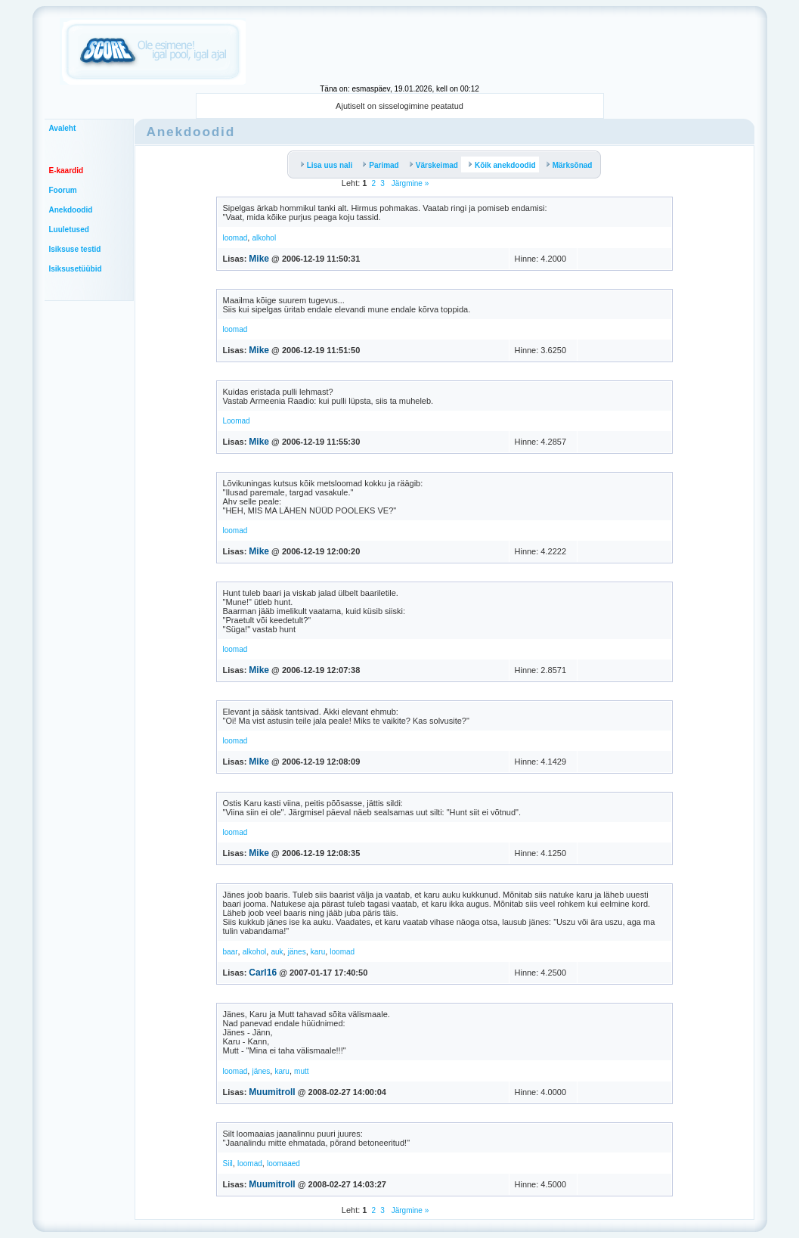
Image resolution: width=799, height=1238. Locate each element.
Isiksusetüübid (75, 269)
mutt (301, 1071)
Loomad (236, 421)
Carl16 (263, 972)
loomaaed (283, 1163)
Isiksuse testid (75, 249)
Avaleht (62, 128)
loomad (235, 238)
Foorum (63, 190)
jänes (297, 952)
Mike (259, 258)
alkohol (264, 238)
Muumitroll (272, 1092)
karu (318, 952)
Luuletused (69, 229)
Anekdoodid (71, 210)
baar (230, 952)
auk (277, 952)
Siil (228, 1163)
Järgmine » (409, 183)
